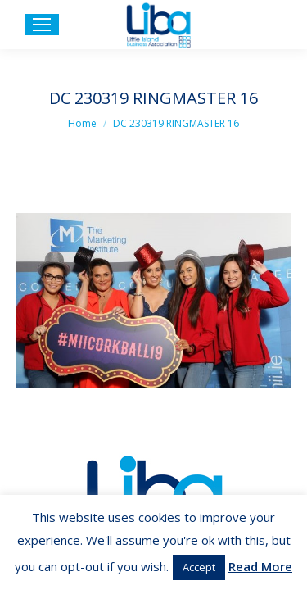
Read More (260, 566)
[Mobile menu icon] (42, 24)
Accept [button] (199, 567)
